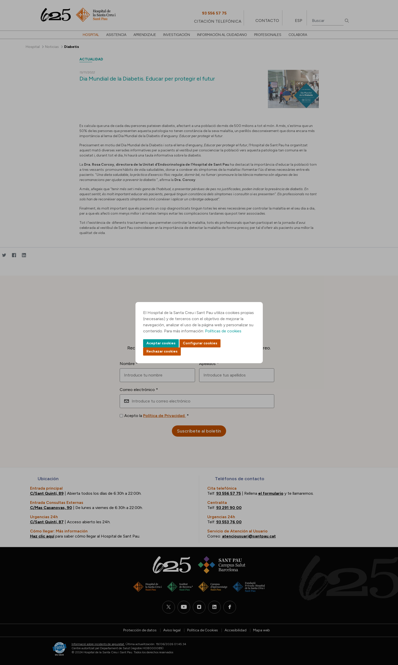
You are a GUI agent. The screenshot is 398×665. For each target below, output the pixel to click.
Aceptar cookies (160, 343)
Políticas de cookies (223, 331)
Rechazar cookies (161, 351)
